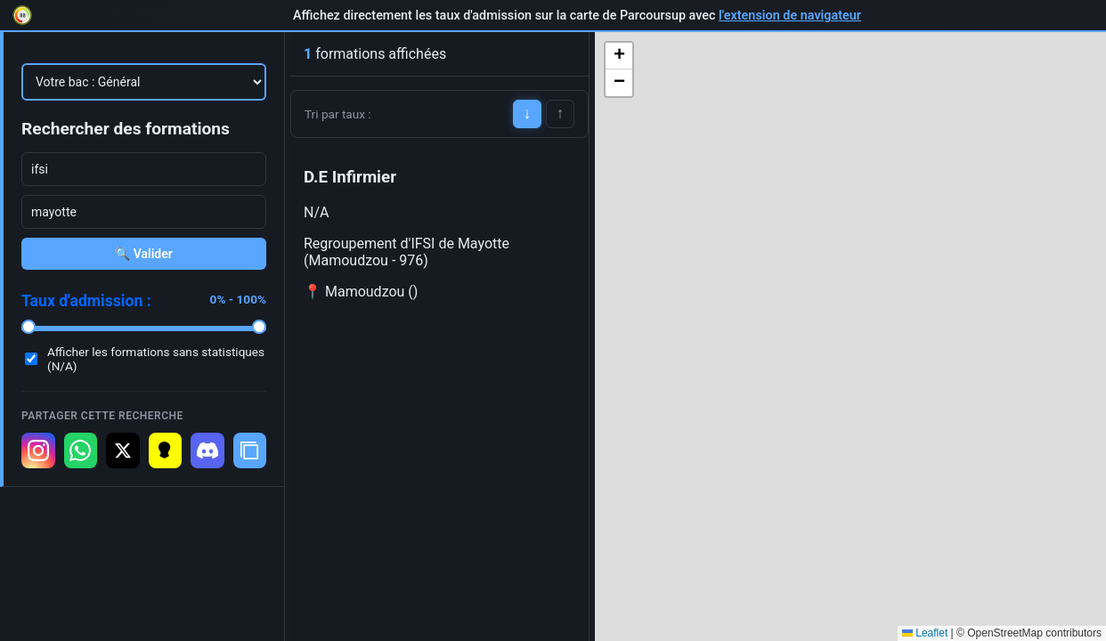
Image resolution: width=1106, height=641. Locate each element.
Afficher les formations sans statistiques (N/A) (155, 359)
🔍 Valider (144, 254)
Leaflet (924, 633)
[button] (619, 56)
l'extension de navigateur (790, 15)
